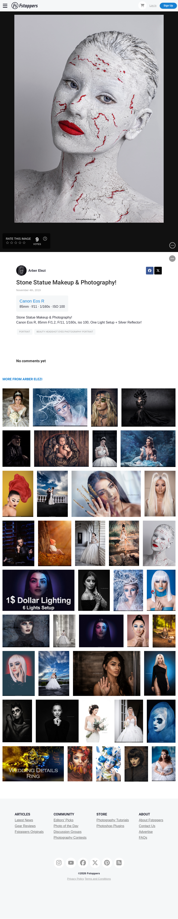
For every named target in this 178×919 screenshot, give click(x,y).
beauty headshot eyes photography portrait (65, 332)
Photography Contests (70, 837)
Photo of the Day (66, 826)
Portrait (24, 332)
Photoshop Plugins (110, 826)
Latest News (24, 820)
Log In (153, 5)
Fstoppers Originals (29, 832)
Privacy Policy (75, 878)
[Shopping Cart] (142, 5)
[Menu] (5, 5)
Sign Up (168, 5)
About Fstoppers (151, 820)
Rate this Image (18, 238)
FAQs (143, 837)
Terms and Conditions (98, 878)
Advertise (146, 832)
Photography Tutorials (112, 820)
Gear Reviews (25, 826)
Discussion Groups (68, 832)
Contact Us (147, 826)
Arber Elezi (37, 270)
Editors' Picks (64, 820)
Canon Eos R (32, 301)
